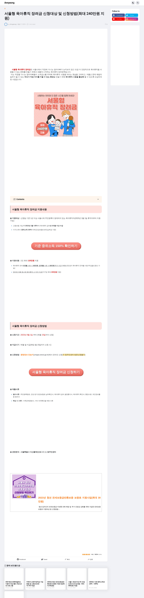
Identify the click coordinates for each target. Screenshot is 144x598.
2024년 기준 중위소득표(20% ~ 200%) (97, 583)
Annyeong (9, 2)
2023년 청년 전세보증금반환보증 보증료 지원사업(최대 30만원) (56, 584)
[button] (133, 3)
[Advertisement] (56, 48)
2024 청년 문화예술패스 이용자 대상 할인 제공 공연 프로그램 (13, 584)
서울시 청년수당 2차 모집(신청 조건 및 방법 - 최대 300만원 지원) (76, 584)
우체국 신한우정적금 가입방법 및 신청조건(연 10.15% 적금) (34, 584)
